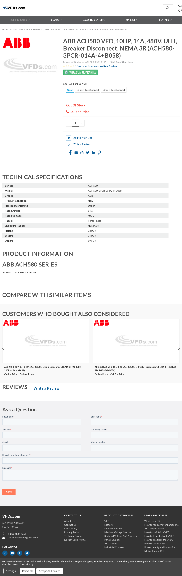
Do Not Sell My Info (75, 539)
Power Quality (112, 539)
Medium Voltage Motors (117, 532)
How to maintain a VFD (156, 532)
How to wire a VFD (154, 543)
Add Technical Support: (76, 84)
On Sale (132, 19)
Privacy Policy (72, 532)
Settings (11, 571)
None (70, 89)
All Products (20, 19)
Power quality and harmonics (159, 547)
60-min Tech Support (114, 89)
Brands (56, 19)
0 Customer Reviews (86, 65)
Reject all (27, 571)
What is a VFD (152, 520)
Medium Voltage (113, 528)
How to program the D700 (158, 539)
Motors (108, 524)
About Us (69, 520)
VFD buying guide (154, 528)
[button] (107, 66)
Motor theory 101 (154, 550)
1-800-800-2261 (17, 533)
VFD (106, 520)
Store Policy (70, 528)
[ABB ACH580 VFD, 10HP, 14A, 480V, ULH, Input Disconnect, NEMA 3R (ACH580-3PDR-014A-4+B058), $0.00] (45, 341)
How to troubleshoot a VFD (159, 535)
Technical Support (73, 535)
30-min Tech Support (88, 89)
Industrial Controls (114, 547)
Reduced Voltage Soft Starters (120, 535)
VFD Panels (110, 543)
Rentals (165, 19)
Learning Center (94, 19)
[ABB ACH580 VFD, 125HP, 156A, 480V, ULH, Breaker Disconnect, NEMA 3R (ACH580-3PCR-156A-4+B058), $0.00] (136, 341)
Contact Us (70, 524)
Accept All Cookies (49, 571)
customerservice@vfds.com (23, 537)
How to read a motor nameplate (161, 524)
